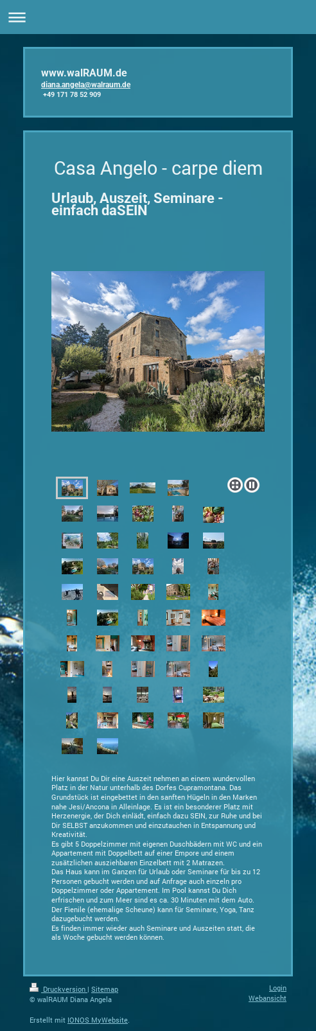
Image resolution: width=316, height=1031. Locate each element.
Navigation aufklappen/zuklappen (158, 17)
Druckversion (58, 989)
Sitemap (104, 989)
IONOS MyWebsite (97, 1020)
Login (277, 987)
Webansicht (267, 998)
